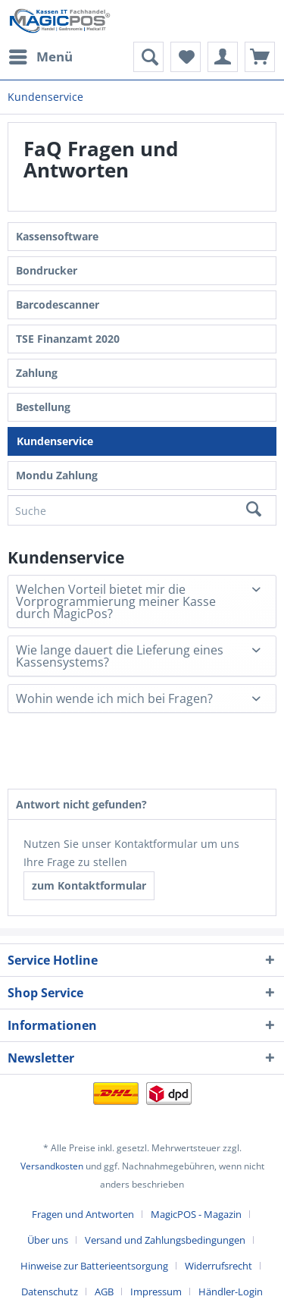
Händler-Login (230, 1291)
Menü (41, 55)
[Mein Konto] (223, 57)
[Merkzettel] (185, 57)
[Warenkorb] (260, 57)
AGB (104, 1291)
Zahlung (37, 373)
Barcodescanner (57, 304)
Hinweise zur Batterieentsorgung (94, 1266)
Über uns (47, 1240)
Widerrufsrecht (218, 1266)
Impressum (156, 1291)
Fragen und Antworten (83, 1214)
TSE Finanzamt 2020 (68, 338)
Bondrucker (46, 270)
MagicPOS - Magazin (196, 1214)
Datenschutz (49, 1291)
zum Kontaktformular (89, 885)
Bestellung (43, 407)
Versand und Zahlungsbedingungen (165, 1240)
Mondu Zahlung (57, 475)
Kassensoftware (57, 236)
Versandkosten (51, 1166)
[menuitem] (40, 57)
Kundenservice (55, 441)
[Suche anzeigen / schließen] (148, 57)
